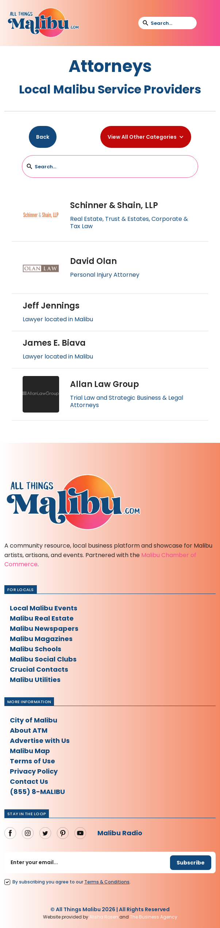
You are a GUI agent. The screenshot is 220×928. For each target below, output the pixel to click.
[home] (43, 23)
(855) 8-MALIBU (37, 791)
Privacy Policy (34, 771)
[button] (206, 23)
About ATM (28, 730)
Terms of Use (32, 761)
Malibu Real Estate (42, 618)
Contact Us (29, 781)
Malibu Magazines (41, 638)
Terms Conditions (107, 882)
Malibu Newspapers (44, 628)
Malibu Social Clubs (43, 659)
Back (42, 137)
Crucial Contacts (39, 669)
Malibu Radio (119, 832)
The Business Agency (153, 917)
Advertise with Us (40, 740)
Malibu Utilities (35, 679)
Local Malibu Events (43, 608)
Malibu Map (30, 750)
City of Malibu (33, 720)
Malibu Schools (35, 648)
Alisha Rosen (103, 917)
